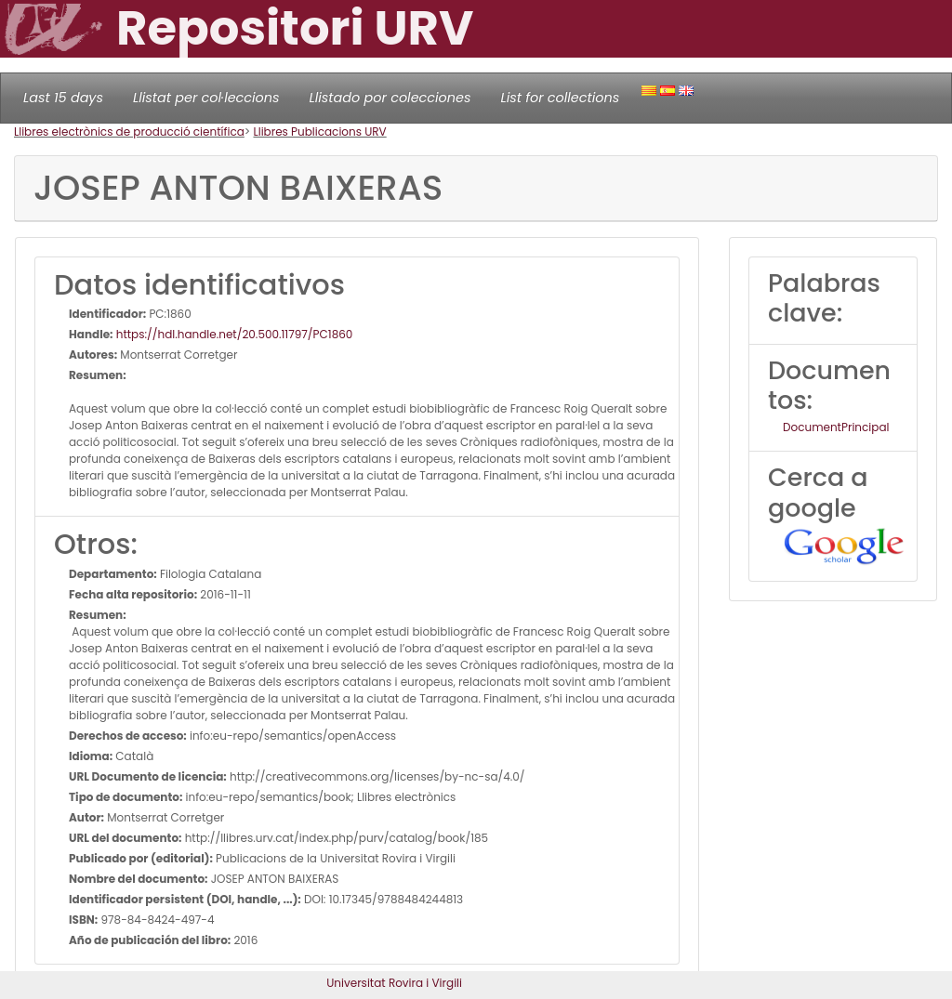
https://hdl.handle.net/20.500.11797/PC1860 (233, 334)
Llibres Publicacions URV (320, 131)
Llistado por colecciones (390, 97)
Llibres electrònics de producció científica (129, 131)
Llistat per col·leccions (206, 97)
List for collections (559, 97)
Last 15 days (63, 97)
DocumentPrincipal (836, 427)
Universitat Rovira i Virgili (394, 983)
